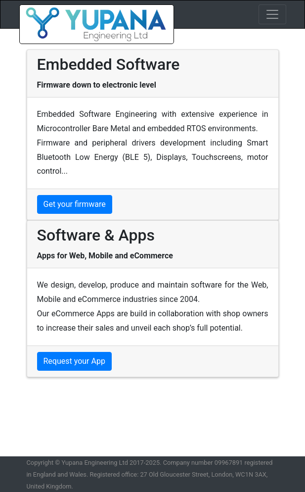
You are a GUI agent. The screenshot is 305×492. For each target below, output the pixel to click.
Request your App (74, 361)
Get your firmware (75, 204)
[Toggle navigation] (272, 14)
